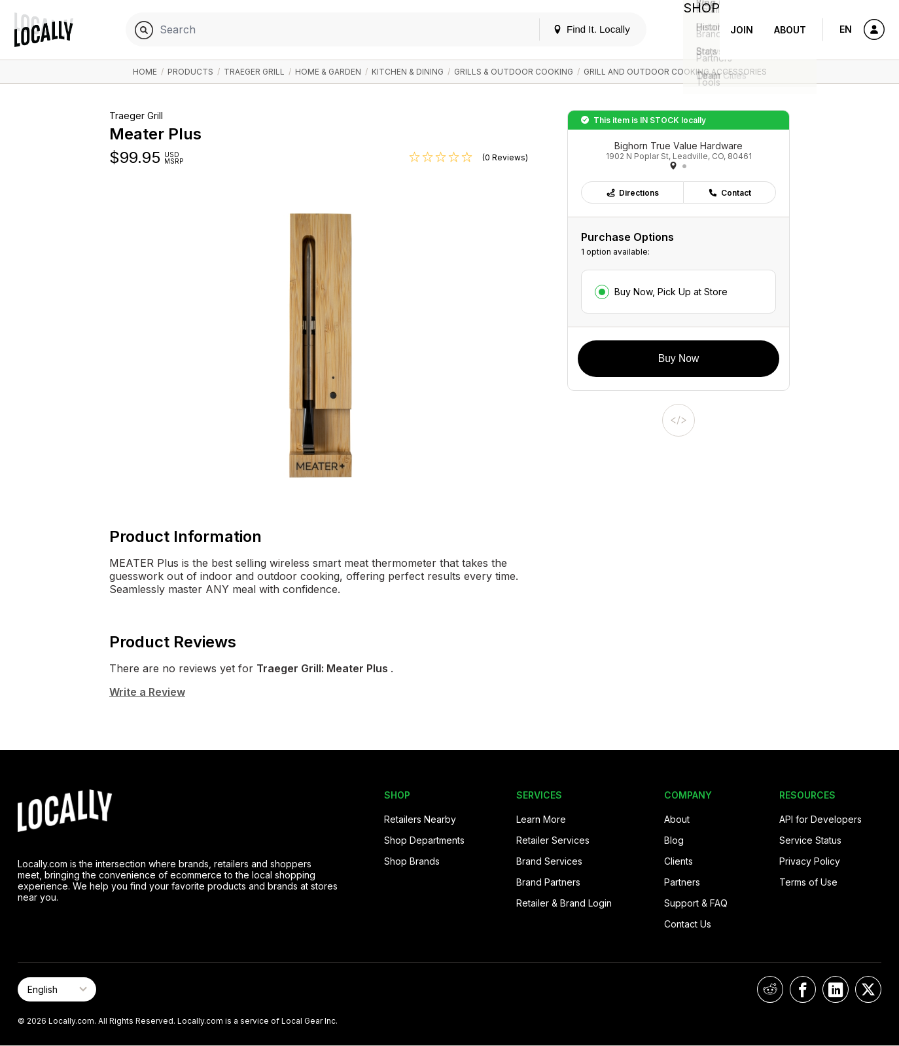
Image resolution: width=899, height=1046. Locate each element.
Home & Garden (328, 72)
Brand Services (549, 861)
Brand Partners (548, 882)
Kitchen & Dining (408, 72)
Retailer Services (553, 840)
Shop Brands (412, 861)
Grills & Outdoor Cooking (513, 72)
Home (145, 72)
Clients (678, 861)
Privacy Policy (809, 861)
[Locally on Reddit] (770, 989)
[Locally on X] (868, 989)
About (790, 29)
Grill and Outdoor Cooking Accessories (675, 72)
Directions (632, 193)
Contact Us (687, 923)
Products (190, 72)
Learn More (541, 819)
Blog (674, 840)
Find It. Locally (581, 29)
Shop (696, 29)
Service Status (810, 840)
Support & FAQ (696, 903)
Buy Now (678, 358)
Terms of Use (808, 882)
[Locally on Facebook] (803, 989)
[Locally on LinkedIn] (835, 989)
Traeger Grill (254, 72)
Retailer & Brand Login (564, 903)
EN (845, 29)
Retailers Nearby (420, 819)
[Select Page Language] (57, 989)
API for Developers (820, 819)
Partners (682, 882)
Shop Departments (424, 840)
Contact (729, 193)
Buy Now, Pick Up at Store (671, 291)
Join (741, 29)
